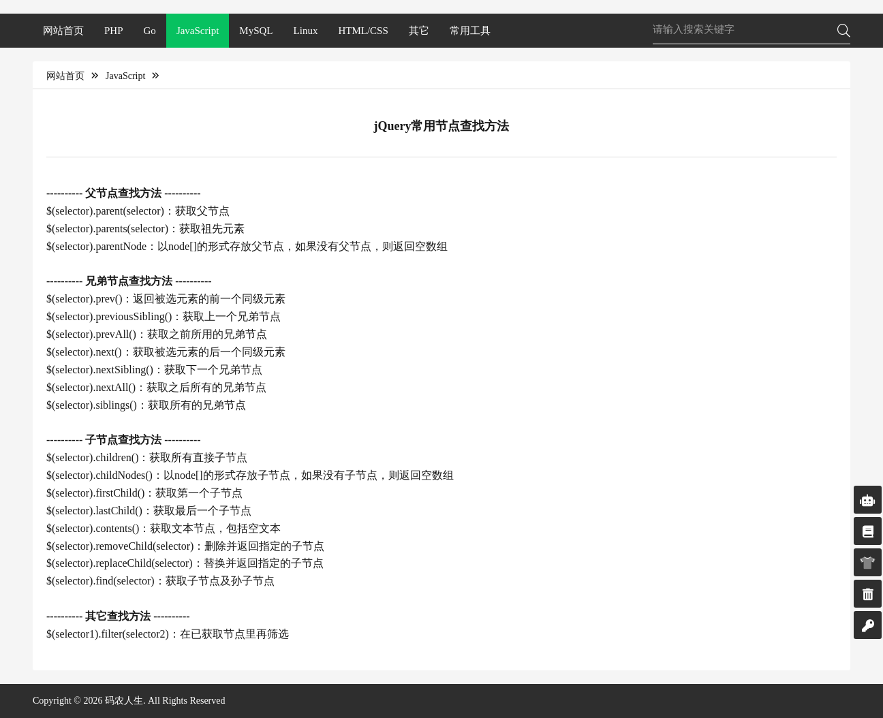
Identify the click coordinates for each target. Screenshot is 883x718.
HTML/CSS (363, 30)
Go (150, 30)
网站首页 (63, 30)
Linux (306, 30)
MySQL (256, 30)
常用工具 (470, 30)
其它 (419, 30)
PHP (113, 30)
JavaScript (197, 30)
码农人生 (124, 701)
